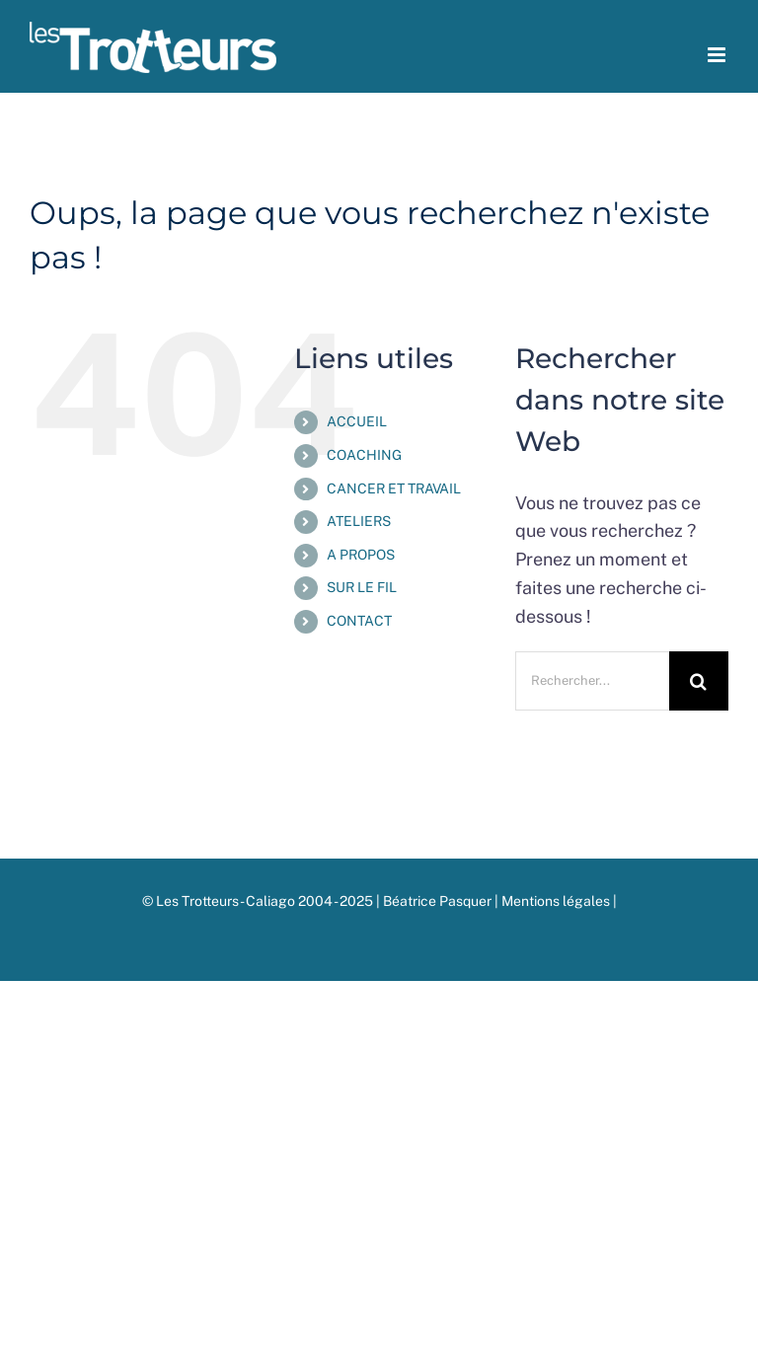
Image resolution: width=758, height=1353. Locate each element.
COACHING (364, 455)
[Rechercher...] (592, 681)
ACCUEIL (357, 421)
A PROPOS (361, 555)
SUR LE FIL (362, 587)
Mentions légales (557, 901)
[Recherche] (698, 681)
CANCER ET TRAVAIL (394, 488)
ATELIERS (359, 521)
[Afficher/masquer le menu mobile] (718, 54)
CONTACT (359, 621)
